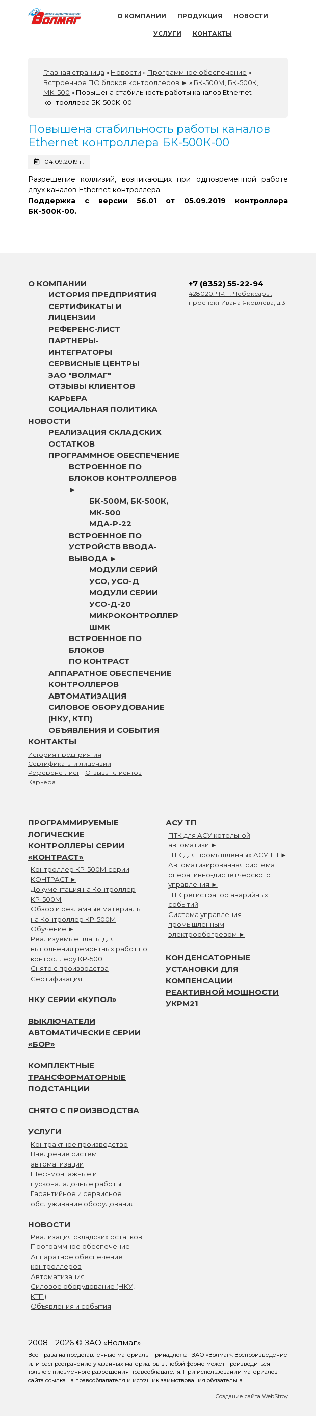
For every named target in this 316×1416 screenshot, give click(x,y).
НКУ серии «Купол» (72, 999)
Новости (250, 16)
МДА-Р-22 (110, 524)
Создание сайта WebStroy (251, 1396)
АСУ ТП (181, 822)
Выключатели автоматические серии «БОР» (84, 1032)
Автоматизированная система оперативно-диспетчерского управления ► (221, 874)
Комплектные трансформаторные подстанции (77, 1077)
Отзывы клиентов (91, 386)
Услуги (167, 33)
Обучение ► (52, 929)
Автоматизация (87, 696)
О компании (141, 16)
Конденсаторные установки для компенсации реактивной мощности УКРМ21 (222, 980)
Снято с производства (70, 968)
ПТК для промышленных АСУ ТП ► (227, 855)
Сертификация (56, 979)
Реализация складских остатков (86, 1237)
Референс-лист (84, 329)
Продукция (199, 16)
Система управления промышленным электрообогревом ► (206, 924)
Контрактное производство (79, 1144)
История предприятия (102, 294)
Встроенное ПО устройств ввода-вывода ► (113, 547)
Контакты (212, 33)
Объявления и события (104, 730)
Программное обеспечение (113, 455)
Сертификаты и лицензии (69, 763)
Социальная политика (102, 409)
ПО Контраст (99, 661)
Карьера (67, 398)
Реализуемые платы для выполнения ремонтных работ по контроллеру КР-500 (89, 949)
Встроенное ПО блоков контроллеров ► (123, 478)
